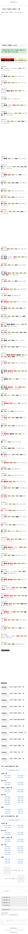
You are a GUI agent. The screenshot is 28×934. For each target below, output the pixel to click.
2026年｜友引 (20, 809)
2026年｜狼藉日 (7, 802)
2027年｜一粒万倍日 (7, 825)
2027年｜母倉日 (7, 834)
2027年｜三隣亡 (7, 841)
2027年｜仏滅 (20, 861)
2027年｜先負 (7, 861)
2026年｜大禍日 (20, 800)
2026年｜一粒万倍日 (7, 775)
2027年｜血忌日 (7, 848)
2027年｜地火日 (7, 850)
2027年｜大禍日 (20, 850)
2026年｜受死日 (20, 789)
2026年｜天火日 (20, 798)
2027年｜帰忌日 (20, 846)
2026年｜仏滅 (20, 811)
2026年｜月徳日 (20, 784)
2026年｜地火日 (7, 800)
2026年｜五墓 (7, 796)
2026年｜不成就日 (20, 791)
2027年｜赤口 (20, 862)
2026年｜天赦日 (7, 777)
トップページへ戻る (7, 930)
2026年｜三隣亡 (7, 791)
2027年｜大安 (7, 862)
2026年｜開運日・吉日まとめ (14, 770)
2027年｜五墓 (7, 846)
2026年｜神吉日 (7, 782)
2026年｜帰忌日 (20, 796)
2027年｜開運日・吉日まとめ (14, 820)
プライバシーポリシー (20, 930)
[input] (14, 891)
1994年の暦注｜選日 (5, 650)
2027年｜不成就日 (20, 841)
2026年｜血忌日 (7, 798)
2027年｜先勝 (7, 859)
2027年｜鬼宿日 (20, 825)
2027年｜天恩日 (20, 832)
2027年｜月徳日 (20, 834)
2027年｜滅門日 (20, 852)
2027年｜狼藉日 (7, 852)
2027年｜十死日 (7, 839)
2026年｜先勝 (7, 809)
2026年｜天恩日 (20, 782)
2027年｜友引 (20, 859)
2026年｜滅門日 (20, 802)
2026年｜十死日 (7, 789)
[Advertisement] (14, 29)
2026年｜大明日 (20, 777)
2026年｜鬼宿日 (20, 775)
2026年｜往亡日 (7, 804)
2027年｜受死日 (20, 839)
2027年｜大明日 (20, 827)
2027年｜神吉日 (7, 832)
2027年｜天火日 (20, 848)
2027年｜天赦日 (7, 827)
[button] (26, 891)
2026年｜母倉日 (7, 784)
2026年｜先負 (7, 811)
